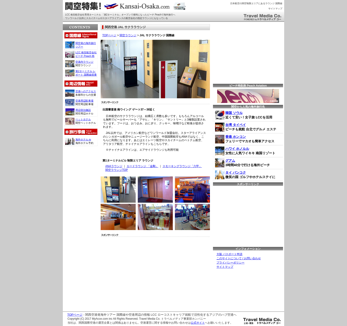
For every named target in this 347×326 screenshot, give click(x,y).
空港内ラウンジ (84, 61)
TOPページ (109, 35)
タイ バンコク (235, 172)
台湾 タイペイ (235, 125)
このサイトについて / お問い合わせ (238, 258)
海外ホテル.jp (83, 139)
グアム (230, 160)
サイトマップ (275, 8)
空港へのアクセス (85, 91)
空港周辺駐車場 (84, 100)
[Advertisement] (141, 273)
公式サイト (198, 322)
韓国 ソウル (234, 113)
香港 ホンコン (235, 137)
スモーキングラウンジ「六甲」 (182, 166)
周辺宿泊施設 (83, 110)
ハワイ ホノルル (237, 148)
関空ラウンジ (128, 35)
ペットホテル (83, 119)
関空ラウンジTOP (116, 170)
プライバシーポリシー (230, 262)
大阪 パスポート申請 (229, 254)
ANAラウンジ (113, 166)
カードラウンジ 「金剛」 (142, 166)
